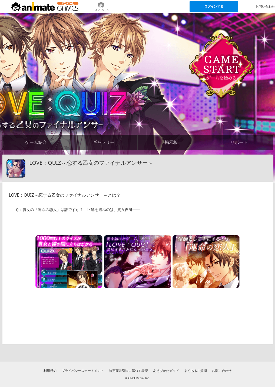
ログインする (214, 6)
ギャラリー (103, 142)
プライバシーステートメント (83, 370)
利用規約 (50, 370)
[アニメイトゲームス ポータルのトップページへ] (44, 6)
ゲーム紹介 (36, 142)
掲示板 (171, 142)
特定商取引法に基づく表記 (128, 370)
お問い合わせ (221, 370)
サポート (239, 142)
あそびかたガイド (166, 370)
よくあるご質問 (195, 370)
